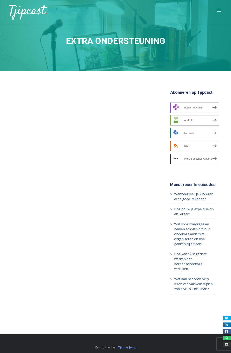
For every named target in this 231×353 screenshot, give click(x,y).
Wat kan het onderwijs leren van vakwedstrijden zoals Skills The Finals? (193, 284)
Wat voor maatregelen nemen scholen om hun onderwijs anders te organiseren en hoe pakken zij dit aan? (192, 234)
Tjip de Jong (127, 347)
